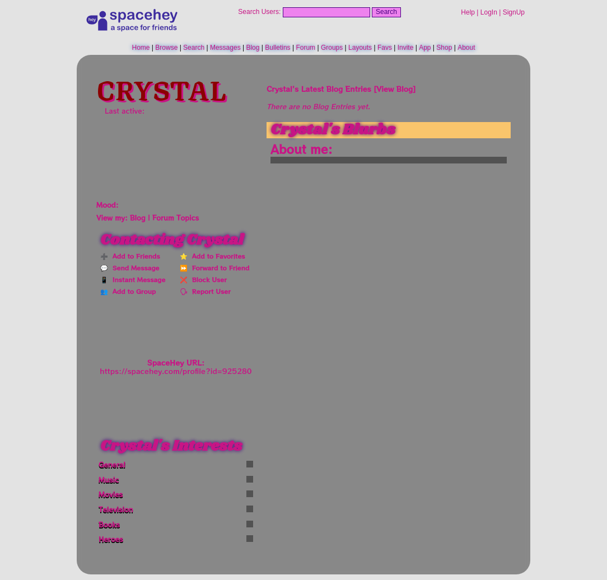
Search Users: (259, 12)
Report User (209, 291)
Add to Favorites (216, 255)
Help (468, 12)
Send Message (133, 267)
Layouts (360, 48)
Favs (384, 48)
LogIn (488, 12)
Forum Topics (175, 217)
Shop (444, 48)
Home (141, 48)
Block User (207, 279)
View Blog (394, 88)
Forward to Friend (218, 267)
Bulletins (277, 48)
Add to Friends (134, 255)
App (425, 48)
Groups (332, 48)
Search (386, 12)
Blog (252, 48)
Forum (305, 48)
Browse (166, 48)
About (466, 48)
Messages (225, 48)
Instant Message (136, 279)
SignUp (514, 12)
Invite (406, 48)
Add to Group (132, 291)
